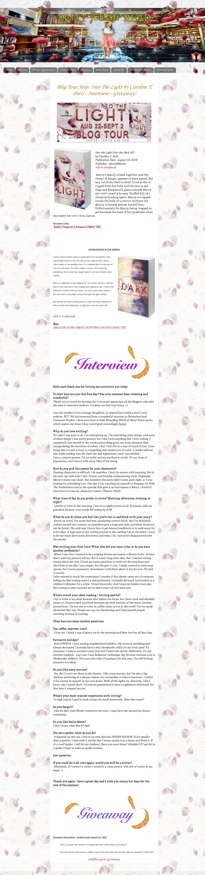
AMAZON (59, 327)
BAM (57, 227)
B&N (91, 227)
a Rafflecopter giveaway (104, 859)
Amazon (81, 227)
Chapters (68, 227)
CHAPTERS (92, 327)
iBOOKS (105, 327)
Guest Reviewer (165, 70)
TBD (98, 227)
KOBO (71, 327)
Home (9, 70)
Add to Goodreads (105, 167)
